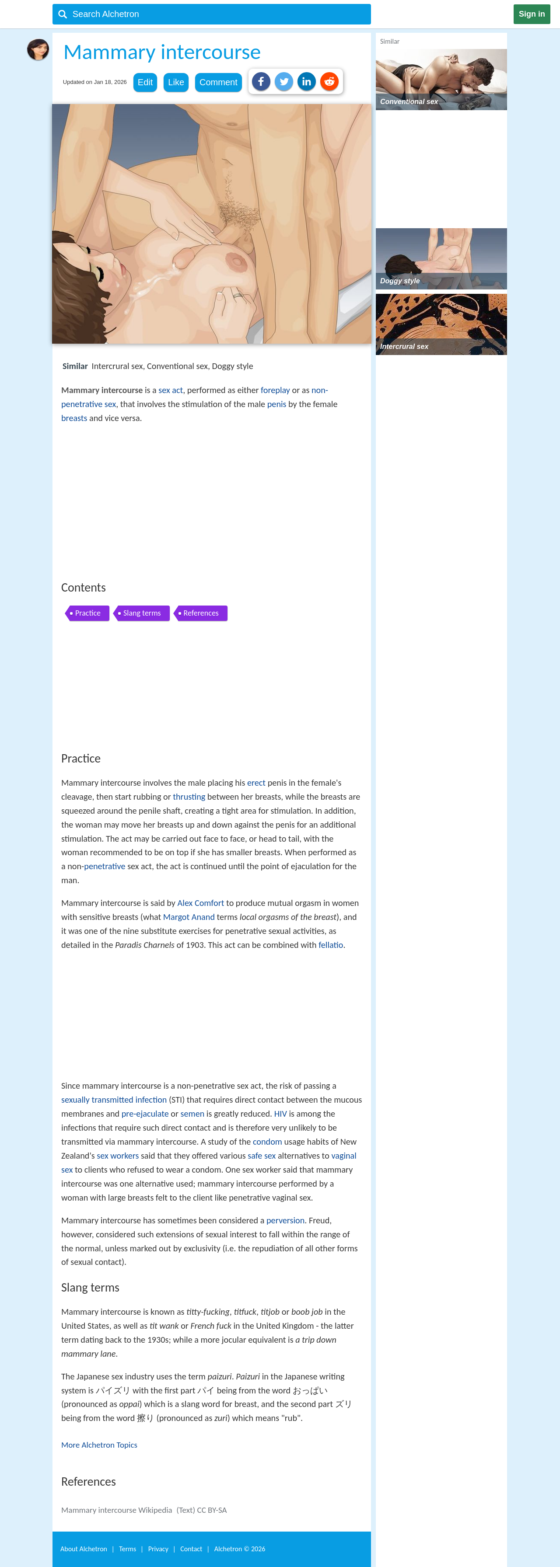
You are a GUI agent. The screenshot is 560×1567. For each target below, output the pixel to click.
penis (277, 404)
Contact (191, 1549)
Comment (219, 82)
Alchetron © (240, 1549)
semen (193, 1113)
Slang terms (142, 613)
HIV (280, 1113)
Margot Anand (189, 917)
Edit (145, 82)
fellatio (330, 945)
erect (256, 782)
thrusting (189, 796)
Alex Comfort (201, 903)
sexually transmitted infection (114, 1099)
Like (176, 82)
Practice (88, 613)
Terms (127, 1549)
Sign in (532, 14)
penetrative (104, 866)
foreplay (275, 390)
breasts (74, 418)
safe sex (262, 1155)
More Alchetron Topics (99, 1445)
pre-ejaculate (145, 1113)
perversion (285, 1220)
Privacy (158, 1549)
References (201, 613)
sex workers (118, 1155)
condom (267, 1141)
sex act (170, 390)
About (83, 1549)
